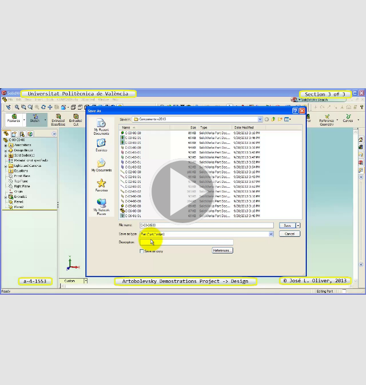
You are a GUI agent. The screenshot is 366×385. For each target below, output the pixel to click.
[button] (183, 192)
